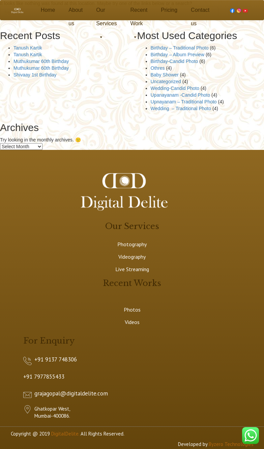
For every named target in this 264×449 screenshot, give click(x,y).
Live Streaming (132, 269)
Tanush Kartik (27, 48)
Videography (132, 256)
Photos (132, 309)
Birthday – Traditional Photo (180, 48)
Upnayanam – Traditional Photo (184, 101)
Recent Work (138, 12)
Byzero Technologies (231, 444)
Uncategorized (166, 81)
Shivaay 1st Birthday (35, 74)
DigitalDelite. (65, 433)
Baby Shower (165, 74)
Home (48, 10)
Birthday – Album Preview (178, 54)
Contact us (200, 12)
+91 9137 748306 (55, 359)
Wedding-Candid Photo (175, 88)
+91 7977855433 (43, 376)
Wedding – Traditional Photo (181, 108)
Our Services (106, 12)
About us (75, 12)
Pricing (169, 10)
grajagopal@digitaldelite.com (71, 393)
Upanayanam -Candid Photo (180, 95)
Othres (158, 68)
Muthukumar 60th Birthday (41, 61)
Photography (132, 244)
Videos (132, 322)
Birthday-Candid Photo (174, 61)
